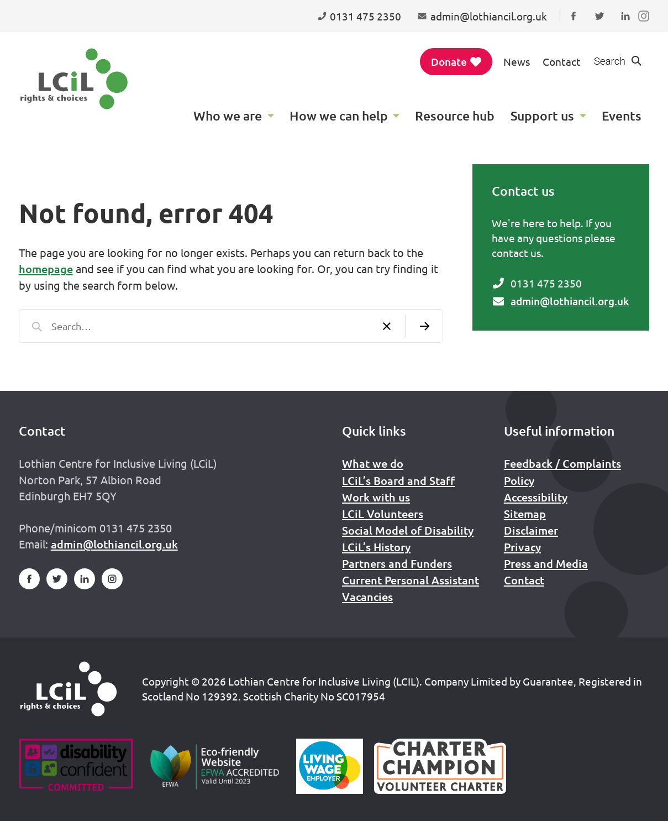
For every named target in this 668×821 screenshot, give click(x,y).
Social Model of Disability (408, 530)
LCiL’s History (376, 547)
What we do (372, 463)
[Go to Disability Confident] (76, 766)
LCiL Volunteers (382, 513)
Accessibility (535, 497)
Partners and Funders (397, 563)
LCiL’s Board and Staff (398, 480)
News (516, 61)
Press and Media (546, 563)
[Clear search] (387, 325)
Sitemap (525, 513)
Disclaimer (531, 530)
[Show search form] (618, 62)
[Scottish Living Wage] (330, 766)
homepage (46, 269)
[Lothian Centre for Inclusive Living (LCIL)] (74, 78)
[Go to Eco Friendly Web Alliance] (214, 766)
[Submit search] (424, 325)
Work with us (376, 497)
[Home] (68, 689)
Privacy (522, 547)
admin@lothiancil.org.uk (570, 301)
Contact (562, 61)
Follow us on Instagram (646, 27)
